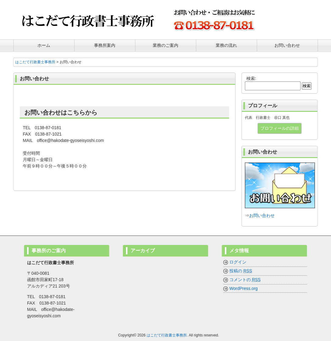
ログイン (237, 262)
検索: (251, 78)
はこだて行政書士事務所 (167, 335)
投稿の (240, 270)
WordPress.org (243, 288)
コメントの (245, 279)
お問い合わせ (262, 215)
